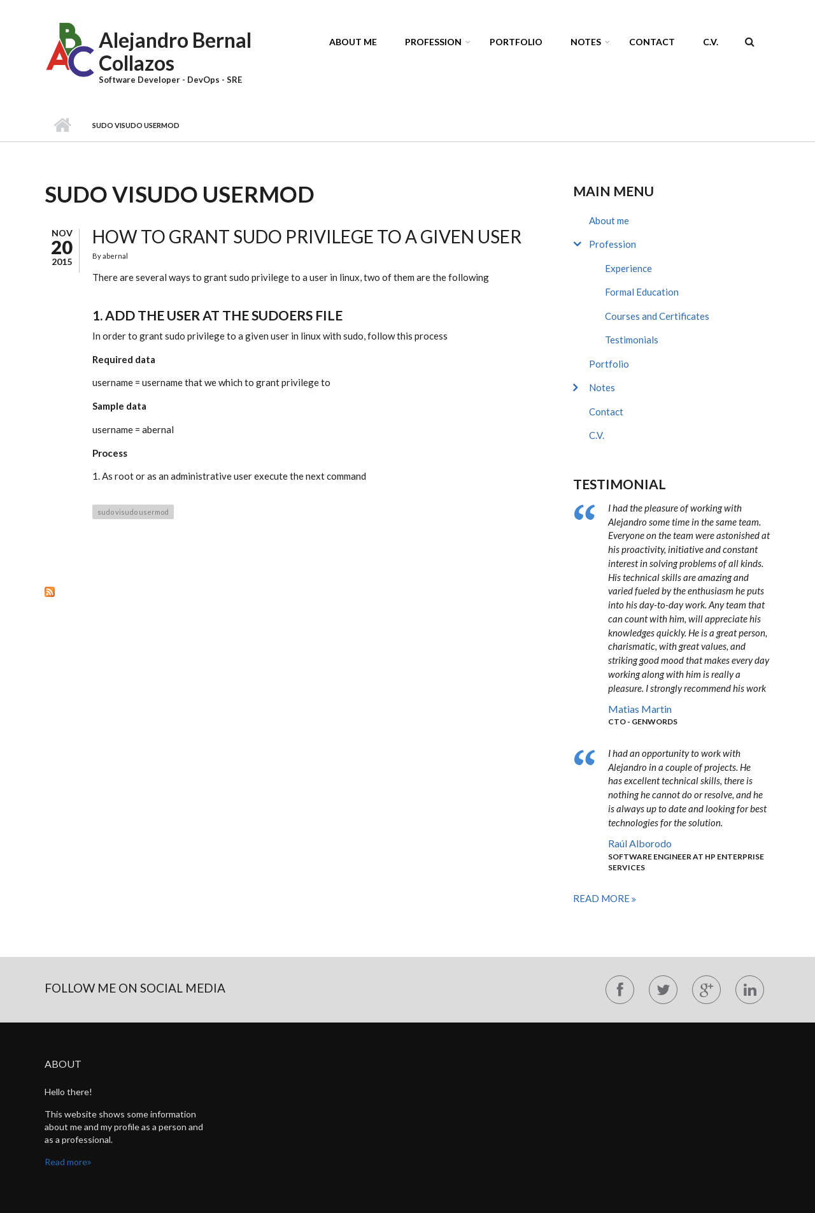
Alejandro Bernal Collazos (175, 51)
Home (62, 125)
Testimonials (631, 339)
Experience (628, 268)
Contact (652, 41)
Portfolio (516, 41)
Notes (585, 41)
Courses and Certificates (657, 316)
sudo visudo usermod (133, 512)
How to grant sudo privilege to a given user (306, 236)
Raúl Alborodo (640, 843)
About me (353, 41)
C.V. (710, 41)
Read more (602, 898)
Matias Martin (640, 709)
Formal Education (642, 292)
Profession (433, 41)
